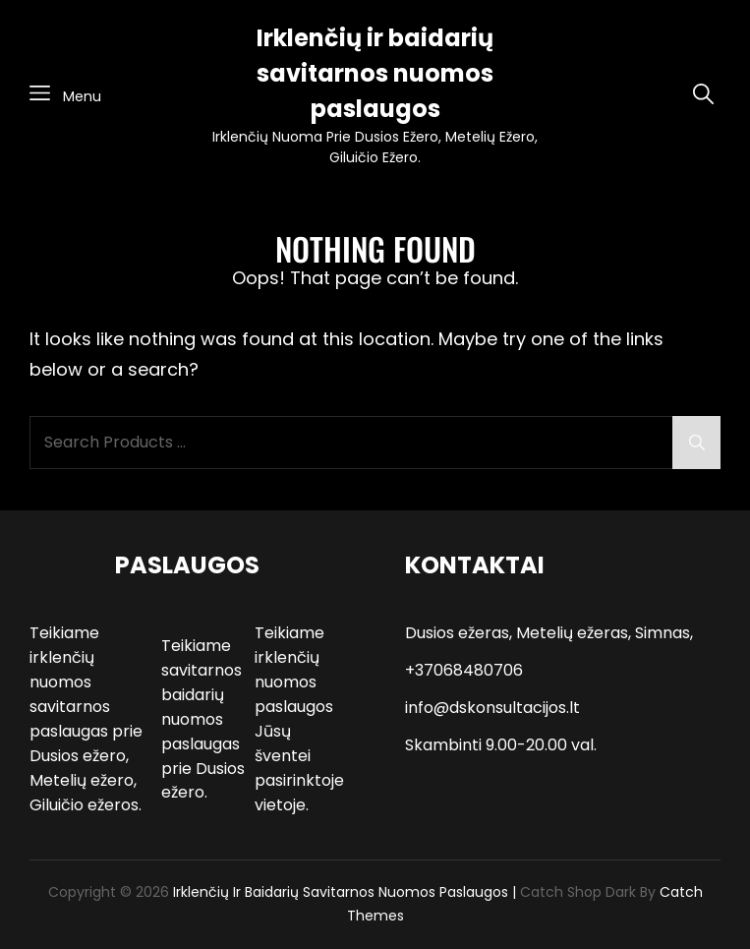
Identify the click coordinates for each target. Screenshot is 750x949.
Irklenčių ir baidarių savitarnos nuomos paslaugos (375, 73)
